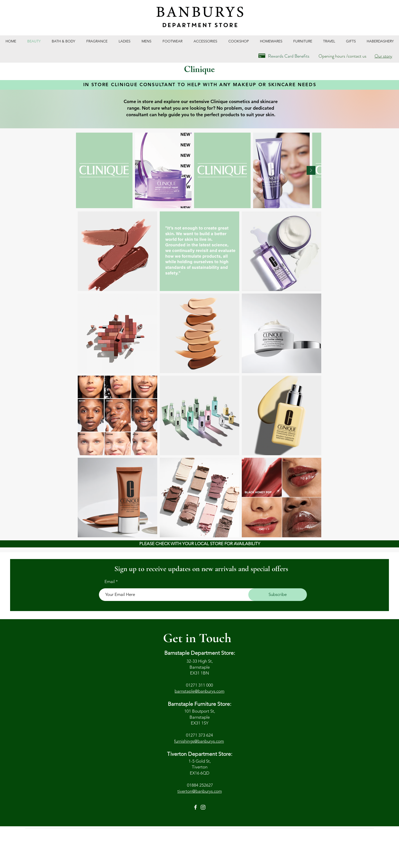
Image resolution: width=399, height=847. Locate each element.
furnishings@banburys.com (199, 741)
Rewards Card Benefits (288, 56)
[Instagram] (203, 807)
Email (109, 581)
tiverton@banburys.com (199, 791)
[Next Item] (311, 170)
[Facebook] (195, 807)
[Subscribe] (277, 594)
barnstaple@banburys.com (199, 691)
